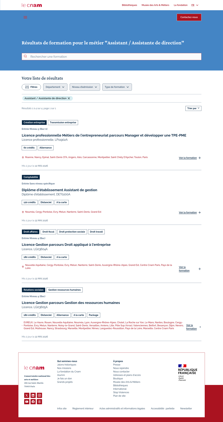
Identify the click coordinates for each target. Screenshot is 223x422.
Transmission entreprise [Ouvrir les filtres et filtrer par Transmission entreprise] (63, 122)
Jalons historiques (66, 364)
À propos (118, 361)
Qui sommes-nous (67, 361)
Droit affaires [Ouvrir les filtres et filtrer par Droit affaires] (31, 231)
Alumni (61, 375)
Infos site (62, 408)
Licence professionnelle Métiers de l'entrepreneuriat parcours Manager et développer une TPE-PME (104, 135)
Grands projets (65, 382)
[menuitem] (129, 5)
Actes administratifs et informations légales (122, 408)
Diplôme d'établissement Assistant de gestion (59, 190)
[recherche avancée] (114, 56)
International (119, 389)
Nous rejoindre (121, 368)
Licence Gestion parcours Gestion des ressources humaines (71, 302)
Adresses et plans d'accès (127, 375)
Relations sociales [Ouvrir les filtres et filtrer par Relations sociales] (33, 289)
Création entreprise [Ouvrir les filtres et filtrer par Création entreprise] (34, 122)
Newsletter (186, 408)
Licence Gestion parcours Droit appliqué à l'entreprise (66, 245)
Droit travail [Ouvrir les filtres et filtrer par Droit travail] (96, 231)
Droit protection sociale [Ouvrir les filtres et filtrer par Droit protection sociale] (72, 231)
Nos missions (64, 368)
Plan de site (119, 395)
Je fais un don (64, 378)
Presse (116, 364)
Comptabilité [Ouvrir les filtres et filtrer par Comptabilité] (31, 177)
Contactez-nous (189, 17)
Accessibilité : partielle (162, 408)
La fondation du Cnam (69, 371)
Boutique (118, 378)
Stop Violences (121, 392)
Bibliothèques (120, 385)
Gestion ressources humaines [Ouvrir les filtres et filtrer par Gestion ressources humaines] (64, 289)
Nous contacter (121, 371)
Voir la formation (188, 157)
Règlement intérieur (82, 408)
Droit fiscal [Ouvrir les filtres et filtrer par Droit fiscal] (48, 231)
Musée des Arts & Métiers (126, 382)
